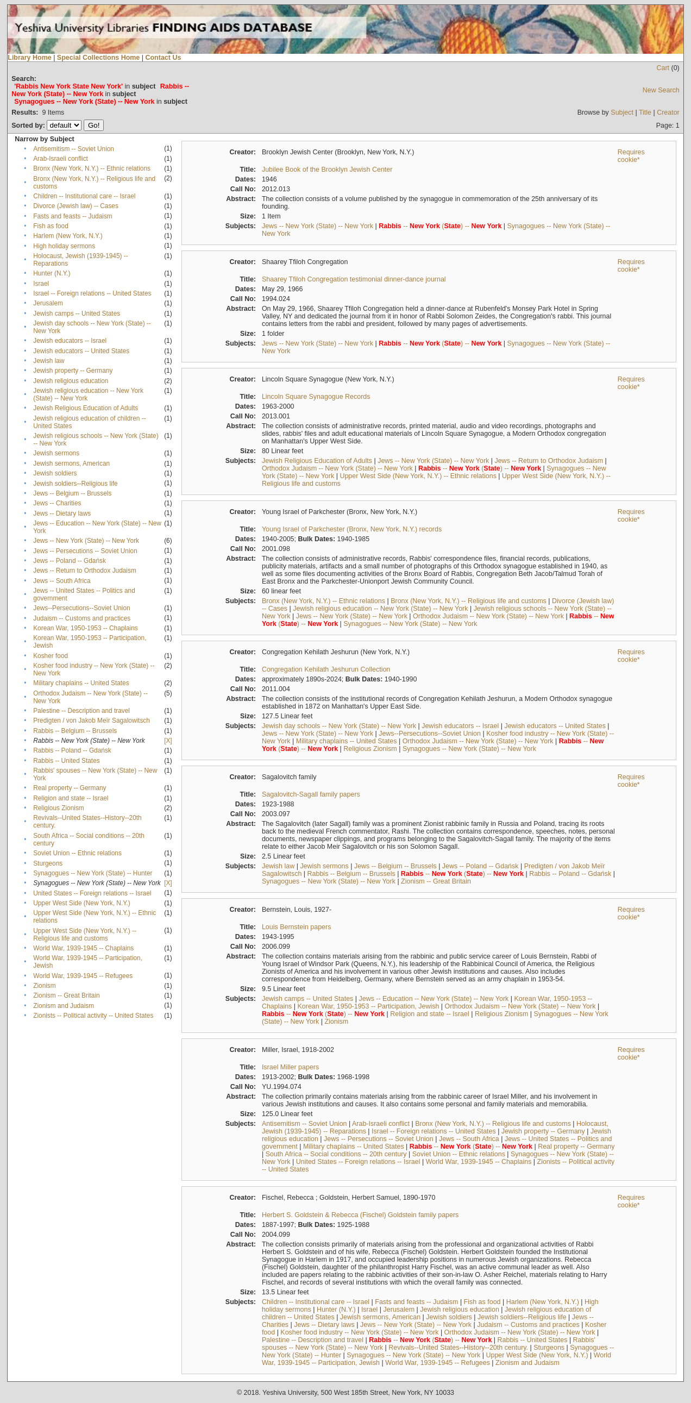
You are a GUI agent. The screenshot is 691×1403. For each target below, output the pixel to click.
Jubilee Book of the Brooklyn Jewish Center (327, 169)
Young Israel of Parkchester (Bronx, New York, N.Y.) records (352, 529)
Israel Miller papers (290, 1067)
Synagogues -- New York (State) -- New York (410, 624)
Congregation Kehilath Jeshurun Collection (326, 669)
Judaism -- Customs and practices (81, 618)
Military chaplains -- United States (81, 683)
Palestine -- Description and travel (81, 711)
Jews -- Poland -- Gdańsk (69, 561)
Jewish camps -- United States (76, 313)
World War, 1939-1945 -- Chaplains (83, 948)
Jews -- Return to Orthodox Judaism (84, 570)
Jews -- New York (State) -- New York (86, 540)
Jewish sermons (56, 453)
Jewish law (48, 361)
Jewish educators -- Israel (69, 341)
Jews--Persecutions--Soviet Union (81, 608)
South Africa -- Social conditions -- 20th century (336, 1154)
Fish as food (50, 226)
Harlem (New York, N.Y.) (67, 236)
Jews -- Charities (57, 503)
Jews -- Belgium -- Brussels (72, 493)
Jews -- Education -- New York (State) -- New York (433, 999)
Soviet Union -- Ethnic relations (77, 853)
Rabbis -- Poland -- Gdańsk (72, 750)
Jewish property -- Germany (72, 370)
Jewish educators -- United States (81, 351)
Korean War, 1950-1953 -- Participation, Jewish (368, 1006)
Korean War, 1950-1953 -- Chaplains (85, 628)
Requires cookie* (631, 156)
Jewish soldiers (55, 473)
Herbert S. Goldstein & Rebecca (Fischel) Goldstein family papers (360, 1215)
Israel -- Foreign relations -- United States (92, 293)
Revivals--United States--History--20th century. (458, 1347)
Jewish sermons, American (71, 463)
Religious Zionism (58, 808)
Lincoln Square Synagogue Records (316, 396)
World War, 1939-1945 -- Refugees (83, 976)
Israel (41, 283)
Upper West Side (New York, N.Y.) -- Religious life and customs (84, 934)
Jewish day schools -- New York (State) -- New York (339, 726)
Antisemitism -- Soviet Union (73, 149)
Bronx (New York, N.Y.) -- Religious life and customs (468, 601)
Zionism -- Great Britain (66, 995)
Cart (662, 68)
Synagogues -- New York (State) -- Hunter (92, 873)
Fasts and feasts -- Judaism (72, 216)
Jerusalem (48, 303)
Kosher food (50, 656)
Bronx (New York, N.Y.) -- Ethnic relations (91, 168)
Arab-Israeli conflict (60, 158)
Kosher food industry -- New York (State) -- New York (359, 1332)
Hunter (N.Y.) (51, 273)
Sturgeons (47, 863)
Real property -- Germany (69, 788)
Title (645, 112)
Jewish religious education (70, 381)
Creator (668, 112)
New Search (661, 90)
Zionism (44, 985)
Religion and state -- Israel (70, 798)
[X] (168, 740)
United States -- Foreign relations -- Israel (92, 893)
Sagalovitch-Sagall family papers (311, 794)
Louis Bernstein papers (296, 927)
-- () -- (440, 226)
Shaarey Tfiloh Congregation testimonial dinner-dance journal (354, 279)
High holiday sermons (64, 246)
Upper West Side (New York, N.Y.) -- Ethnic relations (418, 476)
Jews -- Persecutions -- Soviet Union (85, 551)
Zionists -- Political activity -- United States (93, 1015)
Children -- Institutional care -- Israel (84, 196)
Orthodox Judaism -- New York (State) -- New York (337, 468)
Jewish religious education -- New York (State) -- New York (380, 608)
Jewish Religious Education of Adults (85, 408)
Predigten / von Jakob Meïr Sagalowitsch (91, 720)
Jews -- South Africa (61, 581)
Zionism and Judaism (63, 1006)
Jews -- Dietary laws (62, 513)
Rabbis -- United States (66, 761)
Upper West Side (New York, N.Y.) (81, 903)
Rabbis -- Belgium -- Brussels (75, 731)
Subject (622, 112)
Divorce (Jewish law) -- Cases (75, 206)
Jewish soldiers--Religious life (75, 483)
